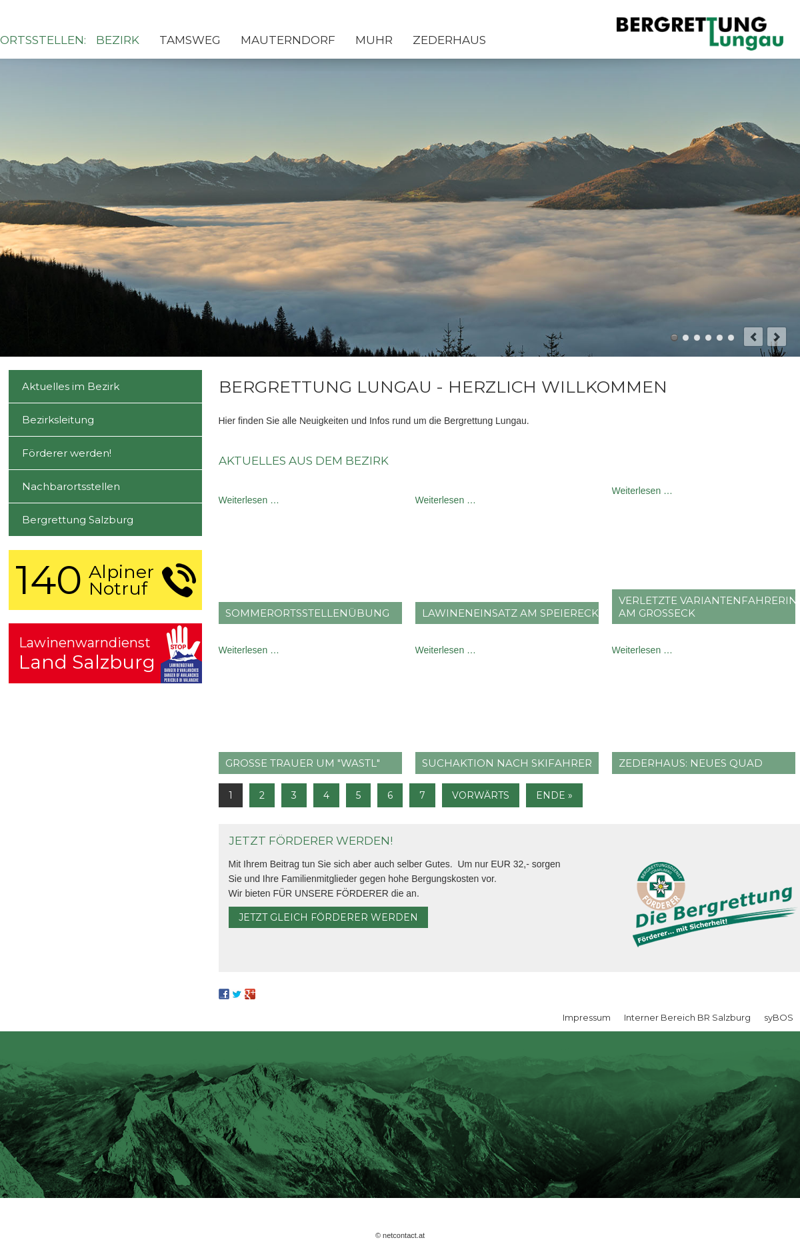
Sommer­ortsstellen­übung (307, 613)
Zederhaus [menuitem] (449, 40)
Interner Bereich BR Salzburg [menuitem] (687, 1017)
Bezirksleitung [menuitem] (58, 419)
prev (753, 337)
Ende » (554, 795)
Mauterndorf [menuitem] (288, 40)
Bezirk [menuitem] (117, 40)
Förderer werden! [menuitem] (66, 453)
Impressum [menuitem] (587, 1017)
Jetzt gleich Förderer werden (328, 917)
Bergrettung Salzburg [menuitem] (77, 519)
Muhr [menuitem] (374, 40)
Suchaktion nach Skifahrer (507, 763)
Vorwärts (480, 795)
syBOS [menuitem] (778, 1017)
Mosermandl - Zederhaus (720, 338)
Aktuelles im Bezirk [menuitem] (70, 386)
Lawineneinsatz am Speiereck (510, 613)
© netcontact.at (400, 1235)
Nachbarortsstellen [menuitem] (71, 486)
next (777, 337)
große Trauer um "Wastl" (302, 763)
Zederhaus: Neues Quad (691, 763)
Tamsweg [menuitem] (190, 40)
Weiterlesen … (249, 500)
